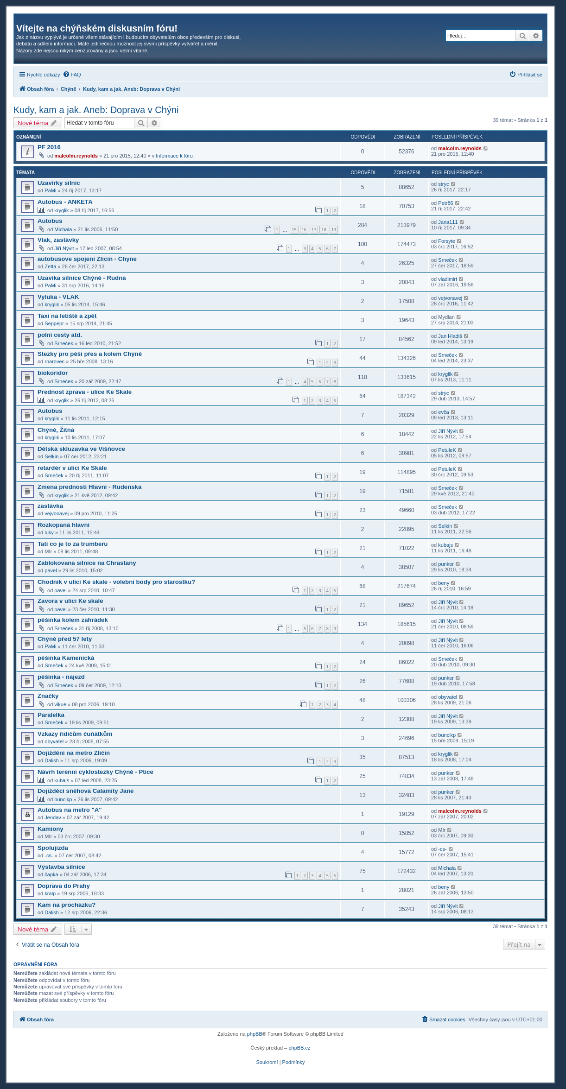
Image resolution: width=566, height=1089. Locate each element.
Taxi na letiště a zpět (67, 315)
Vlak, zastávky (58, 239)
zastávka (50, 505)
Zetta (50, 266)
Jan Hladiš (450, 336)
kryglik (61, 210)
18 (323, 230)
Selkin (51, 456)
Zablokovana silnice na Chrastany (87, 562)
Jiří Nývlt (64, 248)
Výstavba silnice (61, 866)
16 (304, 230)
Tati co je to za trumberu (73, 543)
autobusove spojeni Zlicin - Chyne (87, 258)
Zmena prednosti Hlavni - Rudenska (89, 486)
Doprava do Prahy (64, 885)
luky (49, 532)
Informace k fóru (174, 155)
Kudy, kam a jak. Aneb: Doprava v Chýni (95, 110)
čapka (51, 874)
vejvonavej (450, 298)
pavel (51, 570)
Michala (63, 229)
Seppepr (54, 323)
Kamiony (51, 828)
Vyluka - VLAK (58, 296)
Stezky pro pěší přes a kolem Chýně (90, 353)
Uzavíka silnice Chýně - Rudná (82, 277)
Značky (48, 695)
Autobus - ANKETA (65, 201)
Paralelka (51, 714)
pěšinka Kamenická (66, 657)
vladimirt (447, 279)
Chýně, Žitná (56, 429)
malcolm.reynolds (76, 155)
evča (443, 412)
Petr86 (445, 203)
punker (446, 564)
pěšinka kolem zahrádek (73, 619)
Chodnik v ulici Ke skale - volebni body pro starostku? (116, 581)
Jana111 (448, 222)
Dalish (52, 760)
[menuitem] (72, 74)
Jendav (53, 817)
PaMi (50, 190)
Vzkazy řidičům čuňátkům (75, 733)
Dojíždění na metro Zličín (74, 752)
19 (333, 230)
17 (314, 230)
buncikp (447, 735)
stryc (443, 184)
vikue (60, 704)
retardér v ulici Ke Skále (72, 467)
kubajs (445, 545)
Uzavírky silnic (59, 182)
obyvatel (447, 697)
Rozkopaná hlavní (63, 524)
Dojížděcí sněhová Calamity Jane (86, 790)
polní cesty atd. (60, 334)
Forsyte (446, 241)
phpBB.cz (299, 1048)
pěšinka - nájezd (61, 676)
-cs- (49, 855)
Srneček (447, 260)
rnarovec (54, 361)
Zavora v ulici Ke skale (70, 600)
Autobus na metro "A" (70, 809)
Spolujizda (53, 847)
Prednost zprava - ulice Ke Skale (85, 391)
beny (443, 583)
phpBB (254, 1034)
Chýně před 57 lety (65, 638)
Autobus (50, 220)
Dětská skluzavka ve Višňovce (81, 448)
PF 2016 (49, 147)
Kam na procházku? (66, 904)
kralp (50, 893)
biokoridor (53, 372)
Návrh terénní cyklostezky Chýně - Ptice (95, 771)
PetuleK (447, 450)
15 (294, 230)
